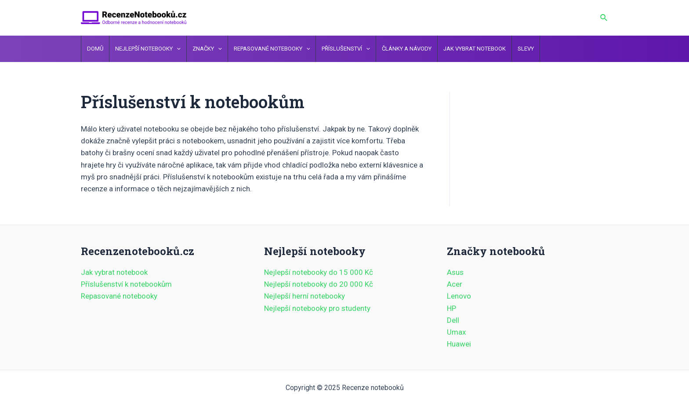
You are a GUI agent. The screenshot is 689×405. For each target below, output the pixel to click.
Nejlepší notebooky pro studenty (317, 308)
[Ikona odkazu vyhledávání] (604, 17)
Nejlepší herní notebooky (304, 296)
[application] (177, 49)
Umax (456, 332)
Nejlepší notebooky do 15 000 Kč (318, 272)
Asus (455, 272)
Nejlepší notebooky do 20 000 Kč (318, 284)
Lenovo (459, 296)
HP (451, 308)
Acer (454, 284)
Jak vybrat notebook (114, 272)
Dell (453, 320)
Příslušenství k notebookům (126, 284)
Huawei (459, 343)
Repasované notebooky (119, 296)
